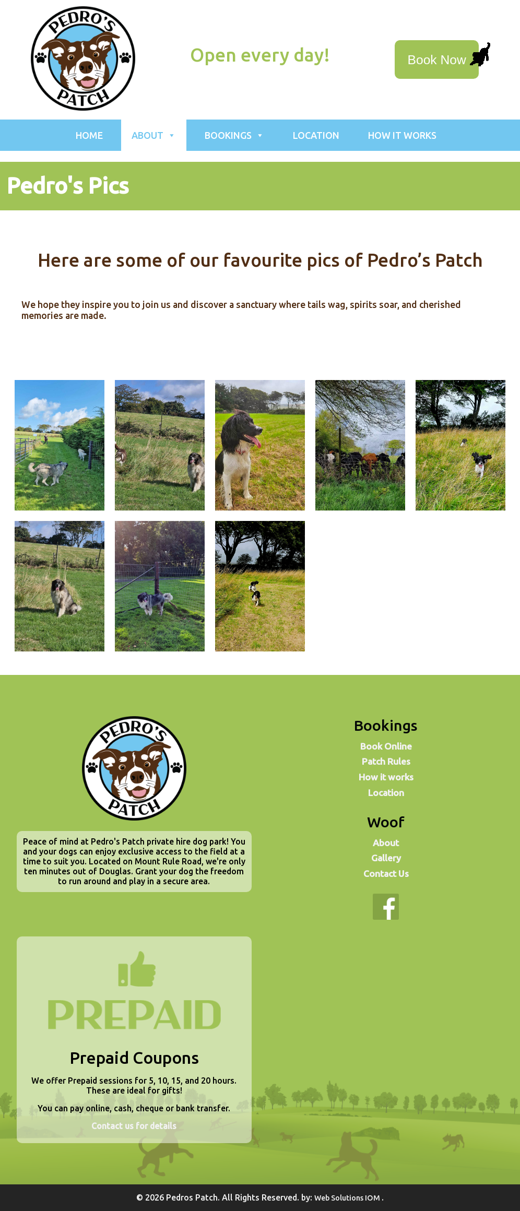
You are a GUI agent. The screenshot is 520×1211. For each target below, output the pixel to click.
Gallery (386, 858)
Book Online (386, 746)
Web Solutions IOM (348, 1198)
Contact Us (386, 873)
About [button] (154, 135)
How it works (402, 135)
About (386, 843)
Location (316, 135)
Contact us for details (133, 1126)
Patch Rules (386, 761)
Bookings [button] (234, 135)
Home (89, 135)
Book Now (437, 60)
